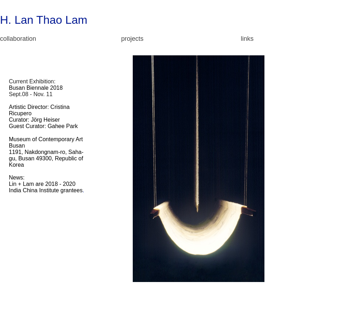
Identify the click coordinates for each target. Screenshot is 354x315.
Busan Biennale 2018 (36, 88)
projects (132, 38)
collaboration (18, 38)
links (247, 38)
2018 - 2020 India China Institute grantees (45, 187)
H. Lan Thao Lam (43, 19)
